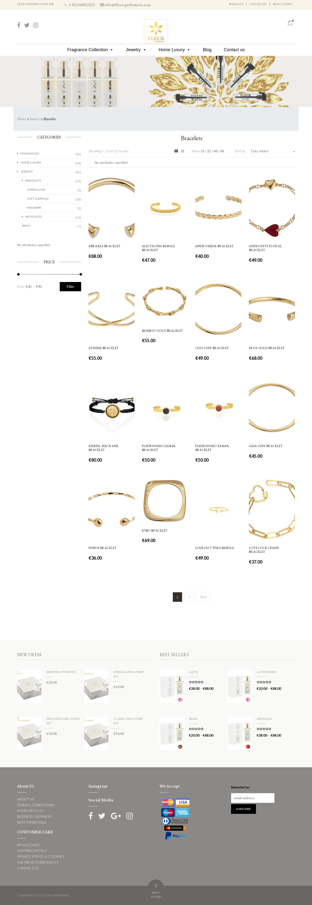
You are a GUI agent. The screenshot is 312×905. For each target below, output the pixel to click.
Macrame (34, 207)
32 (209, 151)
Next (203, 597)
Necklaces (33, 216)
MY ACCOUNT (28, 845)
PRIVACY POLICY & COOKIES (40, 856)
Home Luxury (175, 49)
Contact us (234, 49)
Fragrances (29, 153)
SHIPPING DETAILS (32, 850)
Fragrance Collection (90, 49)
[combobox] (273, 151)
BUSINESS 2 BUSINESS (34, 816)
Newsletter (240, 787)
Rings (26, 225)
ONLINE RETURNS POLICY (38, 862)
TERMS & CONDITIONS (35, 805)
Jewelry (136, 49)
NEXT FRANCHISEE (32, 822)
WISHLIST (236, 4)
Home (21, 118)
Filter (70, 287)
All (222, 151)
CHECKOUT (258, 4)
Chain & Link (36, 189)
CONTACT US (28, 868)
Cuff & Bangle (38, 198)
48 (216, 151)
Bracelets (33, 180)
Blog (207, 49)
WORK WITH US (30, 810)
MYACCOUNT (282, 4)
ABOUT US (25, 799)
